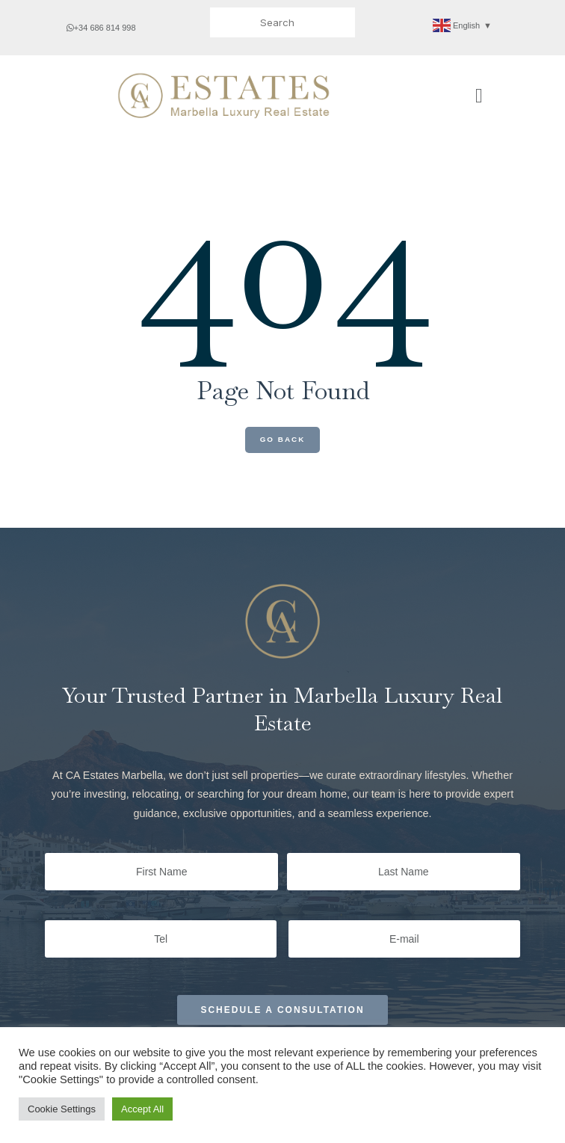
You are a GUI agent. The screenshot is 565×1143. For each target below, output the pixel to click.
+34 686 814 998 (101, 27)
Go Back (283, 439)
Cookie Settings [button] (62, 1109)
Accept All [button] (142, 1109)
